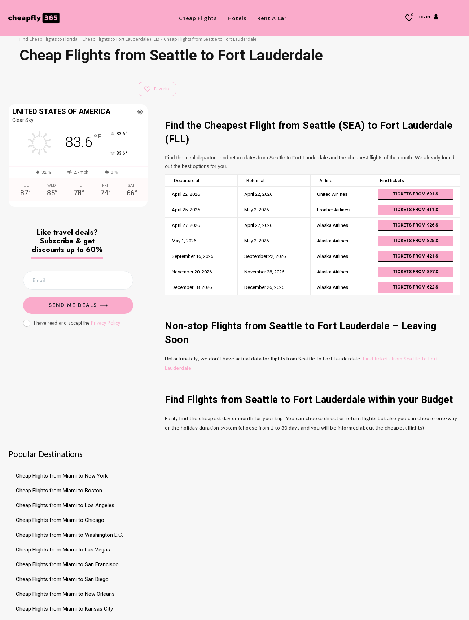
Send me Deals (78, 305)
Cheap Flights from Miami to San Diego (62, 579)
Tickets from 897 (415, 271)
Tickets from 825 (415, 240)
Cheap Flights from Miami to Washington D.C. (69, 535)
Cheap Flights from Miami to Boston (59, 490)
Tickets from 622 (415, 287)
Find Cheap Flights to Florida (48, 39)
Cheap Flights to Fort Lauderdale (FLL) (120, 39)
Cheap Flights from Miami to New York (62, 475)
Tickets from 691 (415, 194)
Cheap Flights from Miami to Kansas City (64, 609)
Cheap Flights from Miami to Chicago (60, 520)
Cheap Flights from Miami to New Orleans (65, 594)
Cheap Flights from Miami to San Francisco (67, 564)
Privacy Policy (105, 322)
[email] (78, 280)
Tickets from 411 (415, 209)
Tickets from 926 (415, 225)
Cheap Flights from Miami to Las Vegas (63, 549)
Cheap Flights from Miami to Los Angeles (65, 505)
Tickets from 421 (415, 256)
